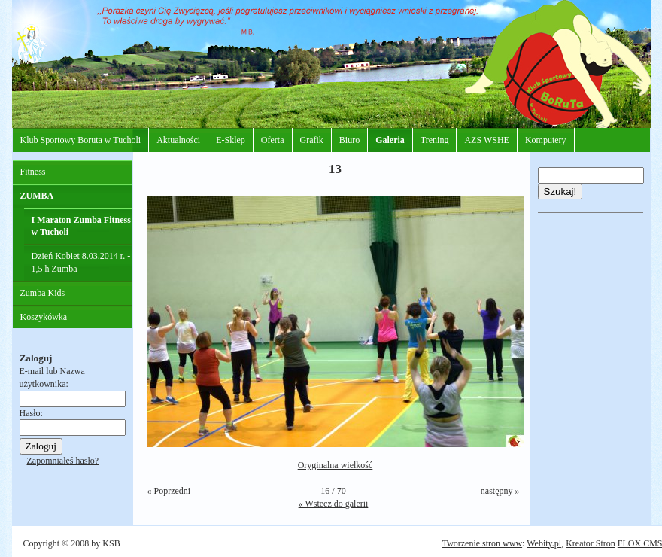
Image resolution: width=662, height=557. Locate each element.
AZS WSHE (486, 140)
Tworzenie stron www (482, 543)
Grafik (311, 140)
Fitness (33, 171)
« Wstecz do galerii (334, 503)
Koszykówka (44, 317)
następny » (500, 490)
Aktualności (178, 140)
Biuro (349, 140)
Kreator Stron (590, 543)
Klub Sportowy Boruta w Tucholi (80, 140)
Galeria (390, 140)
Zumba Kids (42, 293)
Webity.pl (544, 543)
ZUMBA (37, 195)
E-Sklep (230, 140)
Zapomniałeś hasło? (63, 460)
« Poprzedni (169, 490)
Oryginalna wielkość (335, 465)
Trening (435, 140)
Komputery (545, 140)
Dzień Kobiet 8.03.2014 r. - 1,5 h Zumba (81, 262)
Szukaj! (560, 191)
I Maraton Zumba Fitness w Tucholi (81, 226)
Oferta (272, 140)
